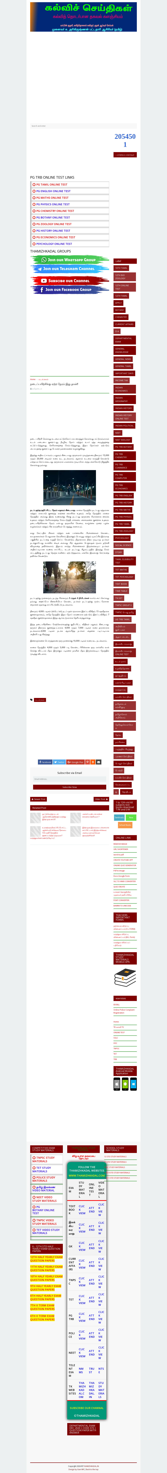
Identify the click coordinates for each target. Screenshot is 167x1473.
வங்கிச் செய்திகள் (123, 777)
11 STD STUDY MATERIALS (115, 1162)
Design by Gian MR (76, 1469)
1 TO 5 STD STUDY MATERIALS (117, 1178)
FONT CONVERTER (121, 900)
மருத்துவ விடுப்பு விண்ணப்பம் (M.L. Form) (124, 935)
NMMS (81, 1370)
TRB (115, 1059)
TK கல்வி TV (119, 1027)
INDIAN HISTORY (123, 408)
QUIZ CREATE (119, 886)
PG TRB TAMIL (122, 524)
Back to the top (92, 1469)
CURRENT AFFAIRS (124, 324)
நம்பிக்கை (120, 742)
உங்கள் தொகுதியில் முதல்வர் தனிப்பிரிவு (122, 893)
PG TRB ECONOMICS (121, 487)
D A (117, 331)
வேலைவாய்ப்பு (122, 784)
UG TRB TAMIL (122, 619)
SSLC (116, 1037)
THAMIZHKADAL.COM (82, 1390)
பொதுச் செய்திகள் (123, 763)
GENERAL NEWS (123, 359)
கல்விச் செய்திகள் (123, 696)
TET (115, 1053)
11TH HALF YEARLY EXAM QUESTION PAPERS (46, 1268)
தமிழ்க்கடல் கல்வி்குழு (120, 706)
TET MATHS (121, 569)
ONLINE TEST (119, 1032)
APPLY (118, 302)
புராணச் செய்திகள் (124, 756)
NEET (118, 432)
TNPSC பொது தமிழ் (124, 612)
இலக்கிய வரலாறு (123, 644)
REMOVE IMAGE (120, 844)
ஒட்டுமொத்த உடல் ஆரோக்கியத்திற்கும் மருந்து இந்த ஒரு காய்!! (54, 817)
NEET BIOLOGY (122, 439)
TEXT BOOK (121, 583)
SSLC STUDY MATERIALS (114, 1167)
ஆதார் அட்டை (122, 636)
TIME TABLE (121, 591)
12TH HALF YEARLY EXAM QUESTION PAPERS (46, 1258)
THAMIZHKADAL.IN (92, 1390)
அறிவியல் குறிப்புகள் (120, 628)
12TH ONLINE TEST (122, 287)
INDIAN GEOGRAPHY (121, 399)
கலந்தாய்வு (120, 689)
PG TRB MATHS (123, 509)
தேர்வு (118, 735)
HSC (115, 1043)
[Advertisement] (83, 54)
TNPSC (116, 1048)
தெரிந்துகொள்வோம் (124, 726)
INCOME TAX (121, 380)
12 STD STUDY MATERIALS (115, 1156)
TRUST (91, 1370)
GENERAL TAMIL (123, 366)
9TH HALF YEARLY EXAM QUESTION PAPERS (45, 1287)
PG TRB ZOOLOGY (124, 531)
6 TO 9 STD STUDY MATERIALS (117, 1172)
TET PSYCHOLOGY (124, 576)
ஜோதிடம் (126, 791)
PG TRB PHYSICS (123, 516)
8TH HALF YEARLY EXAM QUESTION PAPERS (45, 1297)
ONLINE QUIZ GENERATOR (125, 865)
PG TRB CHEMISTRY (121, 456)
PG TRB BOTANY (123, 446)
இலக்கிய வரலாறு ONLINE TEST (123, 653)
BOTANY (119, 310)
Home (116, 1021)
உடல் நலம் (40, 700)
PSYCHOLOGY (122, 538)
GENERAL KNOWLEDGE (121, 350)
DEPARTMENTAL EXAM (123, 340)
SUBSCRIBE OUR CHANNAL (87, 1408)
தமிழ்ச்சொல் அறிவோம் (121, 716)
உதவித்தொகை (122, 668)
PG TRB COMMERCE (121, 466)
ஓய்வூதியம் (120, 675)
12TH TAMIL (121, 295)
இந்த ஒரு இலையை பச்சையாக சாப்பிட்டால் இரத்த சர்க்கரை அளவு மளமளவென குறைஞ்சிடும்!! (95, 831)
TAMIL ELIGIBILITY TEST (124, 561)
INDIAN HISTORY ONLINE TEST (123, 417)
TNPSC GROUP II (123, 605)
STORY (118, 552)
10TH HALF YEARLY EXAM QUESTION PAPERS (46, 1278)
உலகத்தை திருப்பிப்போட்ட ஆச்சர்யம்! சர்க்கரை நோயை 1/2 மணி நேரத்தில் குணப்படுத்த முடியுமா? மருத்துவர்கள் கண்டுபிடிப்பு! (48, 832)
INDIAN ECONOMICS (121, 389)
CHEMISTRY (121, 317)
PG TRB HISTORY (123, 502)
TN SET (118, 598)
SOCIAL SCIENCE (123, 545)
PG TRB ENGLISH (123, 495)
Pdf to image (119, 870)
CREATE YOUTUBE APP (123, 860)
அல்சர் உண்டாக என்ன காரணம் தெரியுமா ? (92, 815)
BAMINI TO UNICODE (122, 905)
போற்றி (118, 770)
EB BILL (117, 1004)
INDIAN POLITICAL (124, 425)
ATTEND (92, 1209)
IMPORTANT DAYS (124, 373)
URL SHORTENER (121, 849)
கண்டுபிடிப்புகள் (123, 682)
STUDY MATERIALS (101, 1390)
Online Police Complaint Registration (124, 1011)
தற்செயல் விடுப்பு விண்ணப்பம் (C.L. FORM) (124, 927)
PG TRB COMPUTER (121, 476)
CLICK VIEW (101, 1210)
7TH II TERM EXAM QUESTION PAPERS (42, 1307)
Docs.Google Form (122, 876)
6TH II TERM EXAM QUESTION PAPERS (42, 1317)
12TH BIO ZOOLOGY (120, 277)
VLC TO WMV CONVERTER (125, 881)
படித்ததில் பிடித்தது (124, 749)
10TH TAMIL (121, 268)
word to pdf (119, 854)
